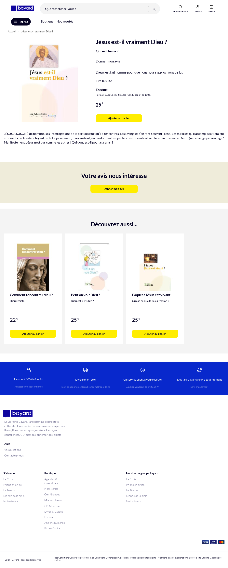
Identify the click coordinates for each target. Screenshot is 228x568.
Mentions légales (166, 557)
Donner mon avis (108, 61)
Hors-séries (51, 488)
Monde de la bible (13, 495)
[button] (198, 8)
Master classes (53, 500)
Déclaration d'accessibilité (188, 557)
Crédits (205, 557)
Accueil (12, 31)
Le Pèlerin (9, 490)
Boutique (47, 21)
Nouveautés (65, 21)
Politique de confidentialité (143, 557)
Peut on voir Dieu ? (85, 295)
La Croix (8, 479)
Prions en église (12, 484)
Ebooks (48, 517)
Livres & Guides (53, 511)
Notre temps (10, 501)
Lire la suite (104, 81)
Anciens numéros (54, 522)
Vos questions (12, 449)
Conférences (52, 494)
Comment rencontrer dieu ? (31, 295)
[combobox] (100, 8)
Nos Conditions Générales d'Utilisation (109, 557)
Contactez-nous (14, 455)
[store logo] (22, 9)
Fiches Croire (52, 528)
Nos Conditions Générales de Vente (71, 557)
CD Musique (52, 506)
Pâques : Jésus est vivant (151, 295)
